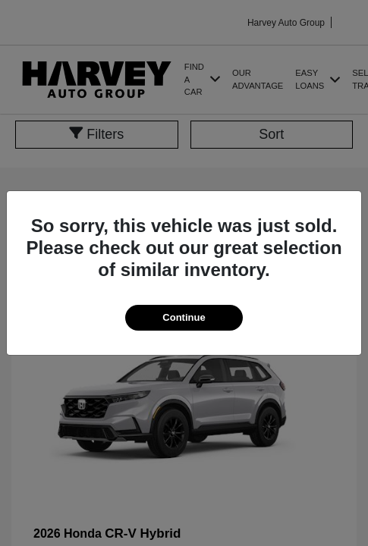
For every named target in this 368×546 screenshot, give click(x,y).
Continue (183, 317)
